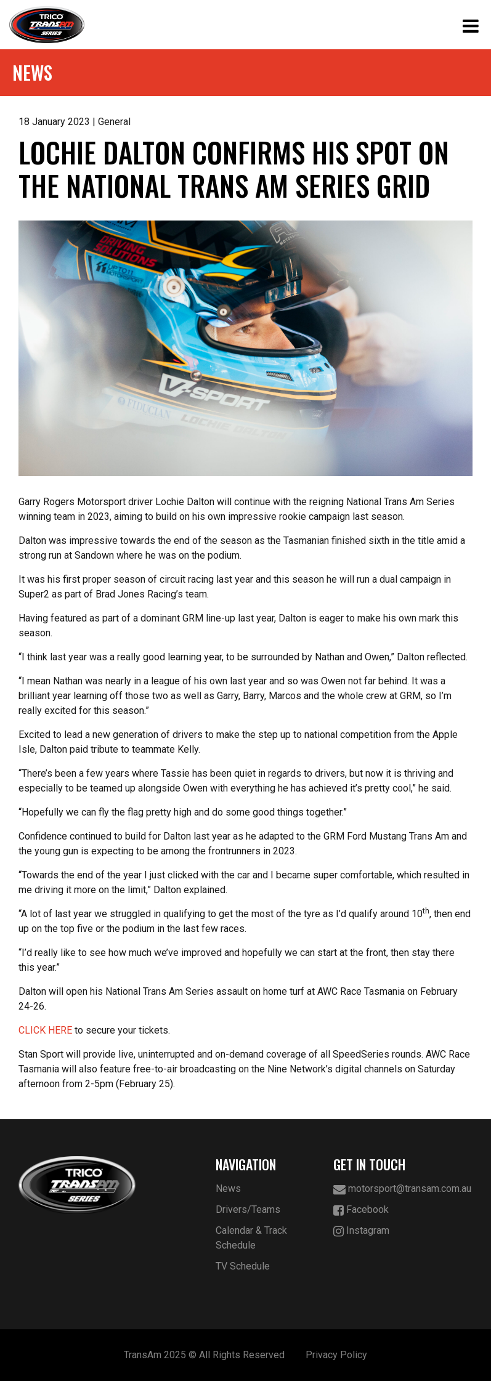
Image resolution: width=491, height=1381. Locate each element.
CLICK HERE (45, 1030)
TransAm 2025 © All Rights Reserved (204, 1355)
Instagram (361, 1231)
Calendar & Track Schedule (251, 1238)
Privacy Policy (336, 1355)
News (228, 1188)
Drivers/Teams (248, 1209)
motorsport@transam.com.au (402, 1189)
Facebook (361, 1210)
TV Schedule (243, 1266)
